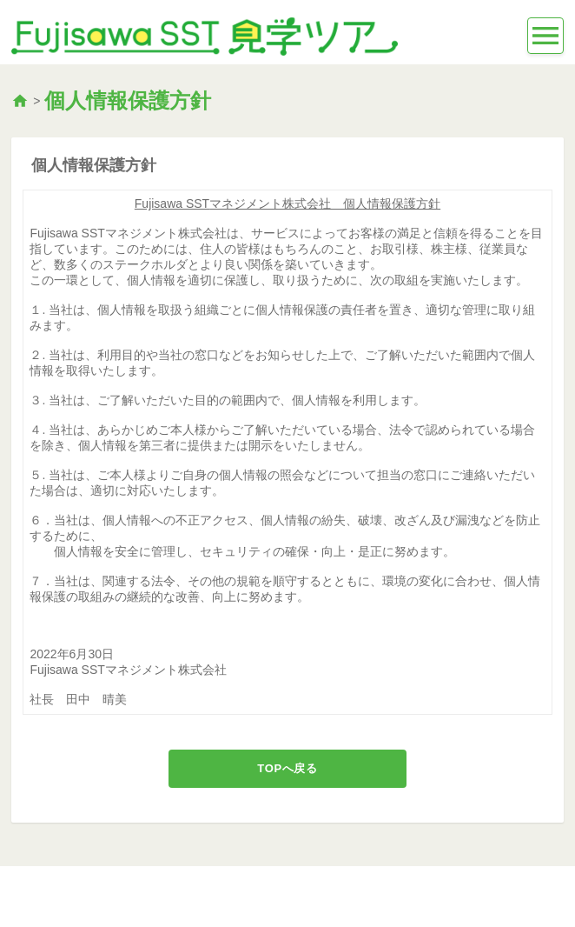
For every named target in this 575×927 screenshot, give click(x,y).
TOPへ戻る (287, 768)
